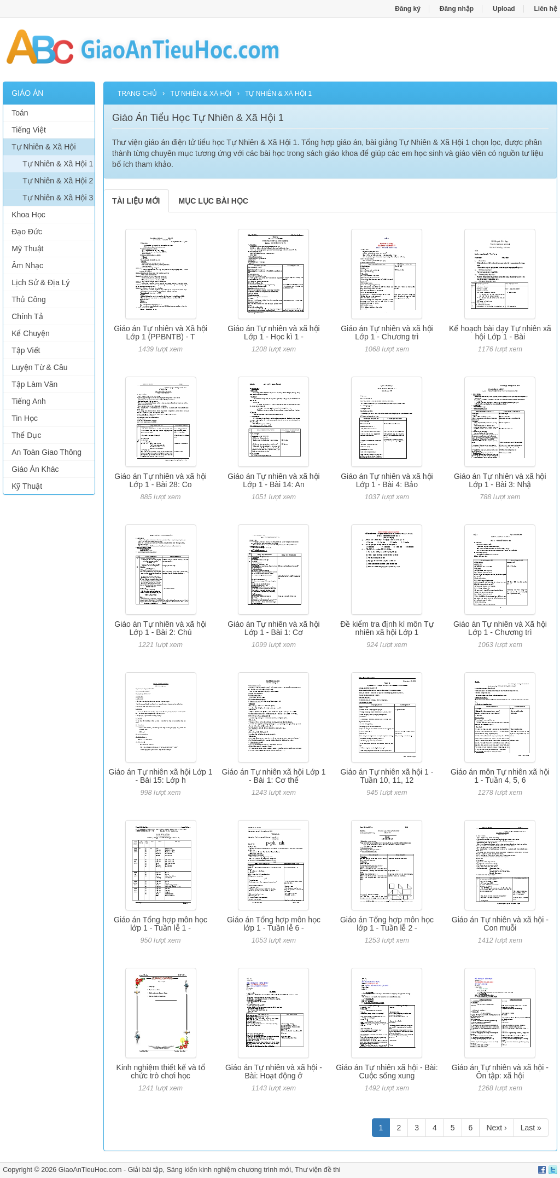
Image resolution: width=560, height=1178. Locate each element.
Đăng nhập (457, 9)
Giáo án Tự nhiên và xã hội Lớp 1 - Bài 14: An (274, 480)
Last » (531, 1127)
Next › (496, 1127)
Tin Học (24, 418)
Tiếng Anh (28, 401)
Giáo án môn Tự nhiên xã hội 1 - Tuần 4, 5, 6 (500, 775)
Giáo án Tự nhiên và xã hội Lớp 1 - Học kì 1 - (274, 332)
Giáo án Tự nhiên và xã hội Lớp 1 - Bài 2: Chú (160, 628)
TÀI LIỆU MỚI (136, 201)
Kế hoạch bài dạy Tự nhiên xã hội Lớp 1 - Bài (500, 332)
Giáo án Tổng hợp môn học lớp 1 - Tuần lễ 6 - (273, 923)
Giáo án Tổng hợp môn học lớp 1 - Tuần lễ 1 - (160, 923)
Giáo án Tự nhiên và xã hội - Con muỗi (500, 923)
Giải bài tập (145, 1170)
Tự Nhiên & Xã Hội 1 (57, 163)
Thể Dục (26, 435)
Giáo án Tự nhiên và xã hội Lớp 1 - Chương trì (387, 332)
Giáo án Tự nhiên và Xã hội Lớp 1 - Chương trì (500, 628)
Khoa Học (28, 214)
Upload (504, 9)
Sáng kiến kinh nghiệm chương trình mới (228, 1170)
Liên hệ (545, 9)
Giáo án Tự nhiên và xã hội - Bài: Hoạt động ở (273, 1071)
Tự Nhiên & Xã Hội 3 (57, 197)
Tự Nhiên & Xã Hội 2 (57, 180)
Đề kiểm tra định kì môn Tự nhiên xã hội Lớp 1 (386, 628)
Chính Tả (27, 316)
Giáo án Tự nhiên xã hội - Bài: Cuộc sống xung (387, 1071)
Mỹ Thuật (27, 248)
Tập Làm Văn (34, 384)
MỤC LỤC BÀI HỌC (213, 201)
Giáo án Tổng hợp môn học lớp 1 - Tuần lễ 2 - (387, 923)
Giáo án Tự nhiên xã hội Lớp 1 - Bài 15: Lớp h (161, 775)
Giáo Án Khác (35, 469)
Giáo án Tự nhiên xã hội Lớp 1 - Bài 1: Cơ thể (274, 775)
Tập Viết (25, 350)
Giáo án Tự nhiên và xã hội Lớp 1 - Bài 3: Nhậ (500, 480)
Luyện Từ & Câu (39, 367)
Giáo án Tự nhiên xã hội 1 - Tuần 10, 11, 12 (386, 775)
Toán (19, 112)
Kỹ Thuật (26, 486)
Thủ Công (28, 299)
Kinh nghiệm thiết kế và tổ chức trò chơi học (160, 1071)
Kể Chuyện (30, 333)
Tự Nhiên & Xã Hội (43, 146)
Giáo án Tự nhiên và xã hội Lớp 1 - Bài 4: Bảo (387, 480)
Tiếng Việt (28, 129)
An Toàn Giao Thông (46, 452)
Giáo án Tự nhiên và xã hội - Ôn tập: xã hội (500, 1071)
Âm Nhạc (27, 265)
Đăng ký (408, 9)
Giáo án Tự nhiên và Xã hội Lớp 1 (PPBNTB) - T (160, 332)
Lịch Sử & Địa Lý (40, 282)
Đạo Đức (26, 231)
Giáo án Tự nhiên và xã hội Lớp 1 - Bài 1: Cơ (274, 628)
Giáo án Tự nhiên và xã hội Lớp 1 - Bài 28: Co (160, 480)
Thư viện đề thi (318, 1170)
